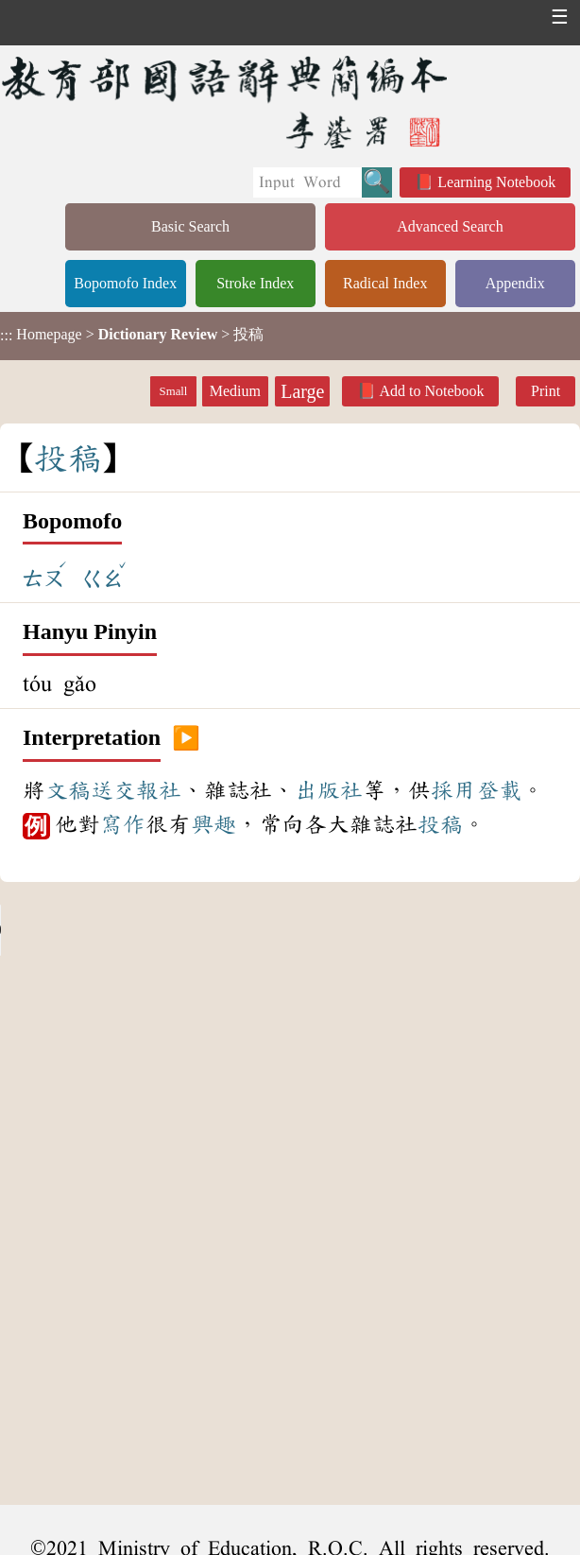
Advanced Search (450, 226)
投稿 (440, 824)
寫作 (122, 824)
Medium (235, 391)
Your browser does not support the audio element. (141, 930)
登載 (498, 790)
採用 (453, 790)
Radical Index (385, 283)
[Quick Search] (307, 182)
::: (6, 336)
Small (174, 391)
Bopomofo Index (125, 283)
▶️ (186, 738)
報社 (158, 790)
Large (302, 391)
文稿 (68, 790)
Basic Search (190, 226)
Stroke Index (255, 283)
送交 (113, 790)
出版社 (329, 790)
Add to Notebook (431, 391)
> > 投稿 (132, 334)
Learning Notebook (496, 182)
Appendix (515, 283)
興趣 (213, 824)
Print (545, 391)
